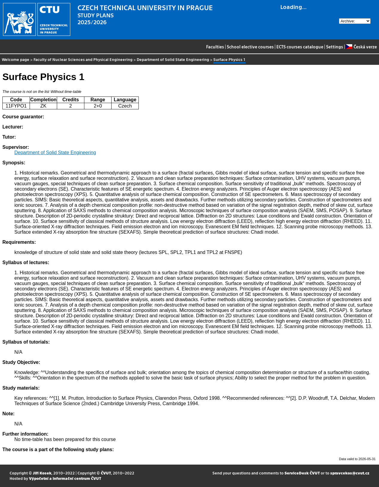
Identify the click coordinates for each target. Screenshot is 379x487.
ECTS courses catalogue (299, 46)
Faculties (215, 46)
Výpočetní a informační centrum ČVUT (65, 478)
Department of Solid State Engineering (173, 59)
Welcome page (15, 59)
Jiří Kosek (42, 473)
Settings (334, 46)
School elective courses (250, 46)
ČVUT (106, 473)
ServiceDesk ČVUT (302, 473)
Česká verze (361, 46)
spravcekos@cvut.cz (349, 473)
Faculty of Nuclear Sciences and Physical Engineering (83, 59)
